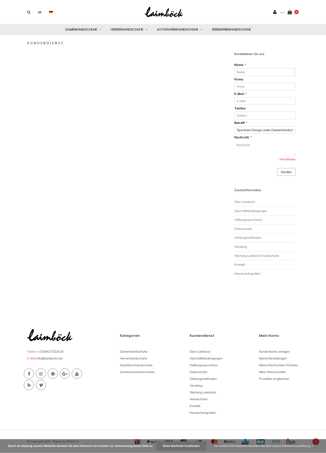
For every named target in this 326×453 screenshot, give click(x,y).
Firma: (239, 79)
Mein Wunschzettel (272, 372)
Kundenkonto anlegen (274, 351)
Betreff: (240, 123)
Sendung (240, 246)
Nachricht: (243, 137)
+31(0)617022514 (50, 351)
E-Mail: (240, 94)
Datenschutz (243, 229)
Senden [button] (286, 172)
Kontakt (239, 264)
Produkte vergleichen (274, 379)
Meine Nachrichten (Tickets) (278, 365)
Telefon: (240, 108)
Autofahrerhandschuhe (179, 29)
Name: (240, 65)
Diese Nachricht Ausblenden (181, 446)
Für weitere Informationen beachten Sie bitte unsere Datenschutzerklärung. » (263, 446)
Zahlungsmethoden (247, 237)
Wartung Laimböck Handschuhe (256, 256)
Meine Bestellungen (273, 358)
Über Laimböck (244, 202)
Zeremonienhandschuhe (231, 29)
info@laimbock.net (49, 358)
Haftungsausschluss (248, 220)
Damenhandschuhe (83, 29)
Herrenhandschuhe (129, 29)
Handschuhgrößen (247, 273)
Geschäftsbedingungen (250, 211)
